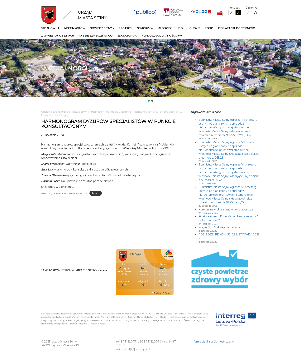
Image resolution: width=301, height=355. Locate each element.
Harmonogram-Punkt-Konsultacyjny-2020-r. (64, 193)
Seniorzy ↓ (145, 28)
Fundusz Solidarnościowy (162, 35)
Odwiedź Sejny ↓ (102, 28)
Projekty (125, 28)
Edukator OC (127, 35)
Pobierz (96, 193)
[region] (150, 70)
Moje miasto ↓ (74, 28)
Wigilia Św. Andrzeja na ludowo (219, 227)
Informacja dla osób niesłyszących (213, 341)
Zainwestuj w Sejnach (57, 35)
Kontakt (194, 28)
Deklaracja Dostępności (237, 28)
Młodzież (165, 28)
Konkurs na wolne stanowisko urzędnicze (225, 209)
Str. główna (50, 28)
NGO (180, 28)
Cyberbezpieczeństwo (95, 35)
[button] (149, 101)
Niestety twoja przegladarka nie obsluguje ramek (154, 272)
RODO (209, 28)
